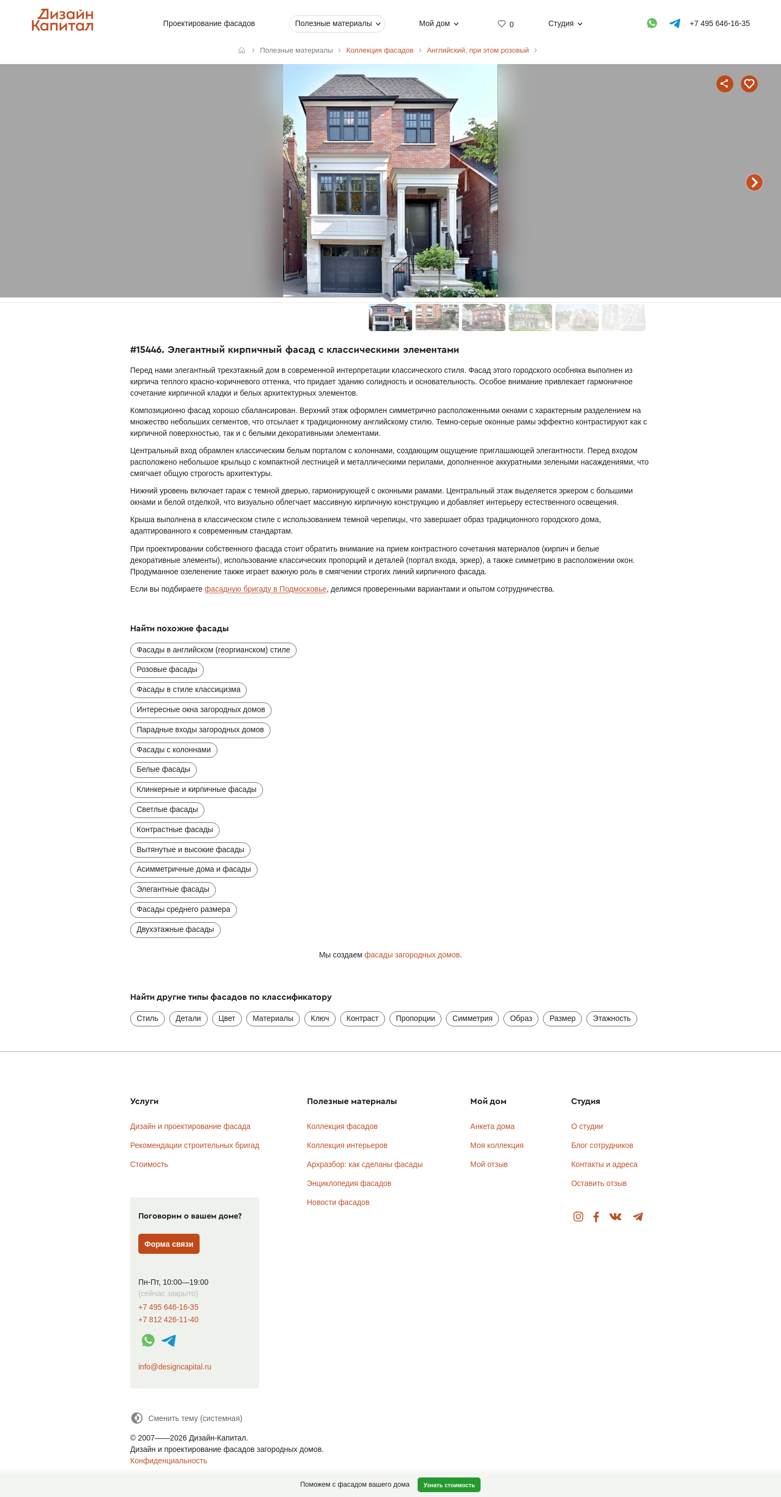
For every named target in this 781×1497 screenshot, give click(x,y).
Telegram (638, 1217)
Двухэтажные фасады (175, 929)
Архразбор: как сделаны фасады (365, 1164)
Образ (521, 1018)
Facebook (596, 1217)
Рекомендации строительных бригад (194, 1145)
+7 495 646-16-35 (168, 1307)
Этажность (612, 1018)
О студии (587, 1126)
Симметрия (472, 1018)
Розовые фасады (167, 669)
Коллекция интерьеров (347, 1145)
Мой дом (434, 23)
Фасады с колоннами (174, 749)
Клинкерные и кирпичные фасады (197, 789)
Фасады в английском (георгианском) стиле (213, 649)
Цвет (227, 1018)
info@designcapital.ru (175, 1366)
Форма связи (169, 1244)
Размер (562, 1018)
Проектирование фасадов (208, 23)
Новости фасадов (338, 1202)
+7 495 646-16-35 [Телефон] (719, 23)
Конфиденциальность (168, 1460)
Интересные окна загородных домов (201, 709)
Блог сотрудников (602, 1145)
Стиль (147, 1018)
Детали (188, 1018)
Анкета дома (492, 1126)
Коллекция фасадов (342, 1126)
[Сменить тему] (186, 1418)
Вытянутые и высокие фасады (190, 849)
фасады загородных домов (412, 954)
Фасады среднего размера (184, 909)
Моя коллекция (497, 1145)
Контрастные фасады (175, 829)
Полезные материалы (333, 23)
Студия (561, 23)
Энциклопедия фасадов (349, 1183)
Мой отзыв (489, 1164)
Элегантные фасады (173, 889)
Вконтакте (616, 1217)
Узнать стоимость (449, 1485)
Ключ (320, 1018)
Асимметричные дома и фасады (194, 869)
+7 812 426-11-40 (168, 1320)
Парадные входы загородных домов (200, 729)
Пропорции (415, 1018)
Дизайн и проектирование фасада (190, 1126)
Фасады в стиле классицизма (188, 689)
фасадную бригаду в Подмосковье (265, 589)
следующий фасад (754, 182)
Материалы (273, 1018)
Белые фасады (163, 769)
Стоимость (149, 1164)
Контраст (363, 1018)
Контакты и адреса (604, 1164)
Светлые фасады (167, 809)
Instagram (578, 1217)
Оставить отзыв (599, 1183)
